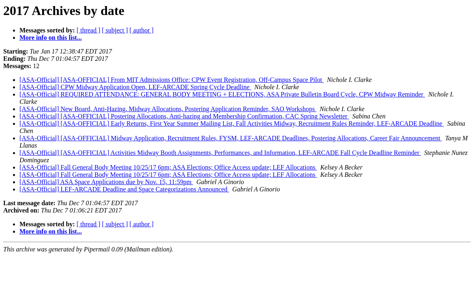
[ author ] (142, 30)
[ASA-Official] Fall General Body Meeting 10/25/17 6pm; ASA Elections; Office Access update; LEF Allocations (168, 167)
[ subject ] (115, 30)
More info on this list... (50, 37)
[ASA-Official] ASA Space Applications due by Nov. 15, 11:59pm (106, 181)
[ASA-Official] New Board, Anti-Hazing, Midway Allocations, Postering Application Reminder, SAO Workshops (167, 108)
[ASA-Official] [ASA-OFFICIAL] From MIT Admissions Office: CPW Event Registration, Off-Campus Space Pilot (171, 79)
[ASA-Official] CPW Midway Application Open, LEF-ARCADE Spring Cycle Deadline (135, 87)
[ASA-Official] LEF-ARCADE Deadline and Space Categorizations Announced (124, 189)
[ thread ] (88, 30)
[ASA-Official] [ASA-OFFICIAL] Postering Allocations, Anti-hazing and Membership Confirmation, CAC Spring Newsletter (184, 116)
